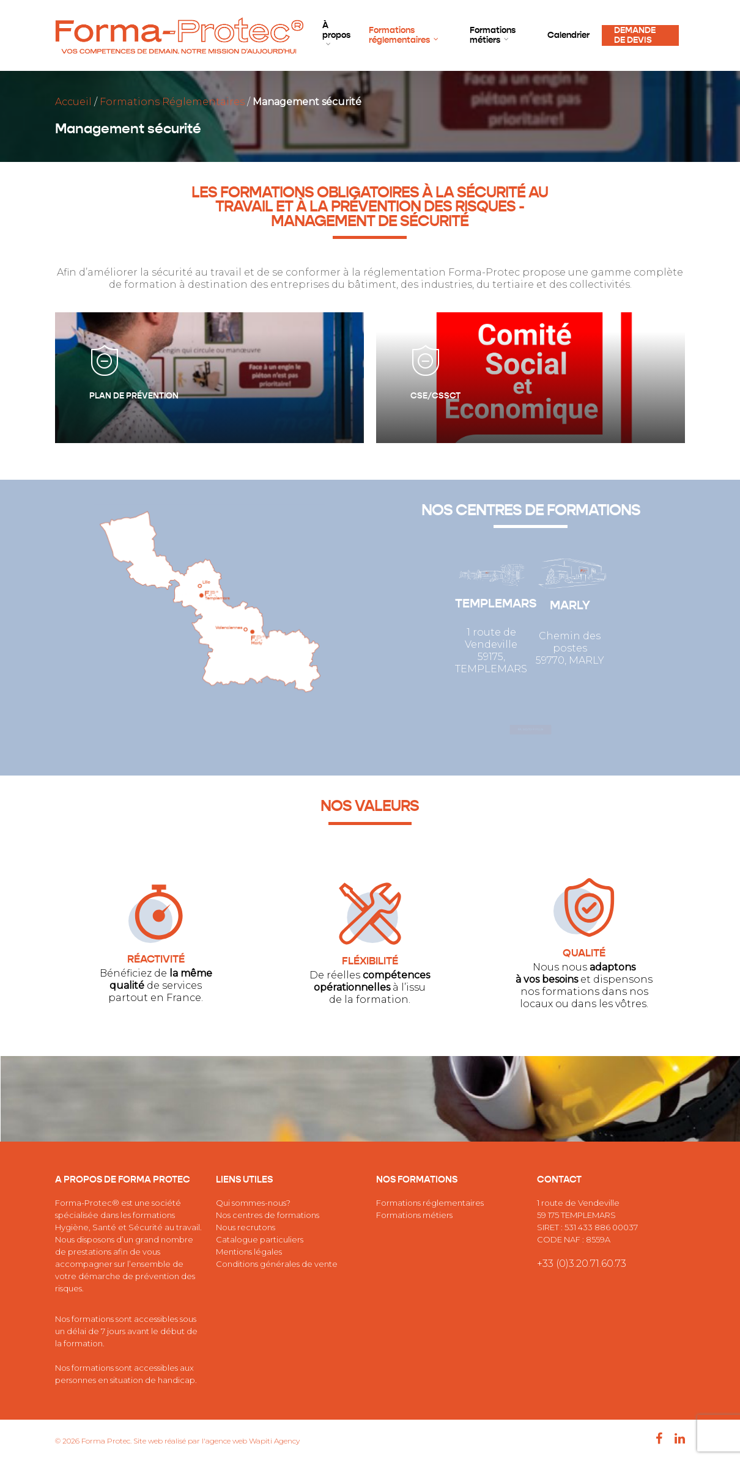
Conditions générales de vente (277, 1264)
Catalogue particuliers (259, 1239)
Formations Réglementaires (172, 102)
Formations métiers (493, 35)
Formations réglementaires (404, 35)
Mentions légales (249, 1251)
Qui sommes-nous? (253, 1203)
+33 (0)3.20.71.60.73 (581, 1263)
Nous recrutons (245, 1227)
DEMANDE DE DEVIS (635, 35)
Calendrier (568, 35)
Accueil (73, 102)
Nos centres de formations (267, 1215)
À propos (336, 33)
